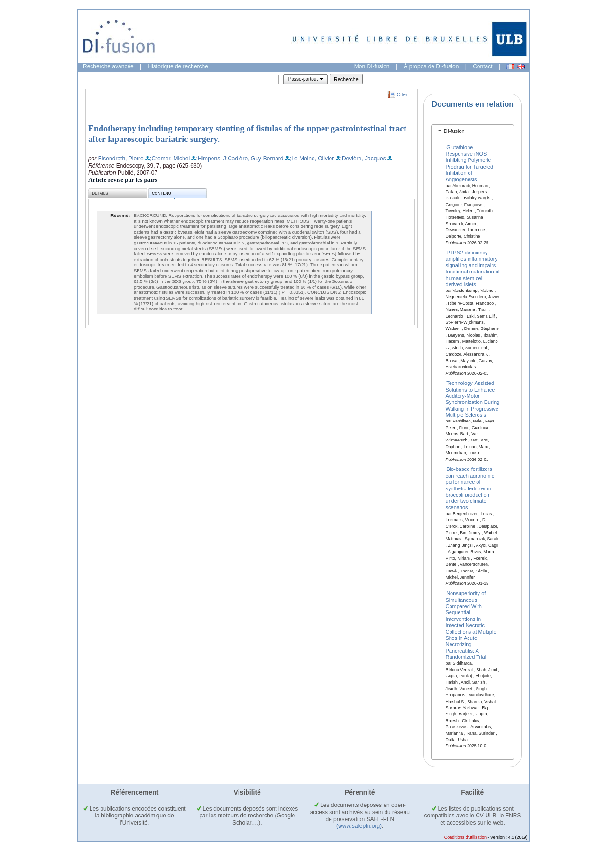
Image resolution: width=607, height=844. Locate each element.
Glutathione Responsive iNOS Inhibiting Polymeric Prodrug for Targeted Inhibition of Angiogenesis (470, 163)
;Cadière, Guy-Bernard (255, 158)
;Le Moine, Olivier (312, 158)
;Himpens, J (211, 158)
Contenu (167, 194)
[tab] (472, 131)
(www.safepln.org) (359, 826)
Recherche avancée (108, 66)
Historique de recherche (178, 66)
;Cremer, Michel (170, 158)
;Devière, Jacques (363, 158)
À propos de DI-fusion (431, 66)
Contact (482, 66)
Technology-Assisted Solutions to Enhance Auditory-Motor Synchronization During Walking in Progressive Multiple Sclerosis (473, 399)
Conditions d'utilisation (465, 837)
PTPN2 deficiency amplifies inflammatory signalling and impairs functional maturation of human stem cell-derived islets (473, 268)
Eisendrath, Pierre (121, 158)
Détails (100, 193)
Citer (402, 94)
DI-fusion (454, 131)
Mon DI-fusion (372, 66)
